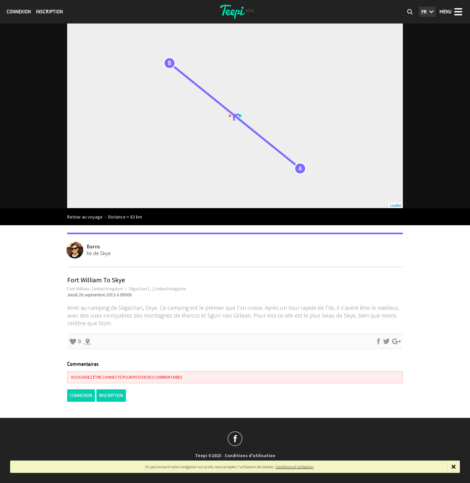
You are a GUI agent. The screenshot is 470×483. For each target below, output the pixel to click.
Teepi (235, 11)
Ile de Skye (99, 253)
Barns (93, 246)
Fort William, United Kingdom (95, 289)
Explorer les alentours (88, 341)
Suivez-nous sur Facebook (235, 438)
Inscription (49, 12)
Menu (445, 12)
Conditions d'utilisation (250, 455)
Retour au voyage (85, 217)
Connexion (19, 12)
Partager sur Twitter (386, 341)
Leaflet (395, 205)
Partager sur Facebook (378, 341)
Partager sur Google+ (396, 341)
